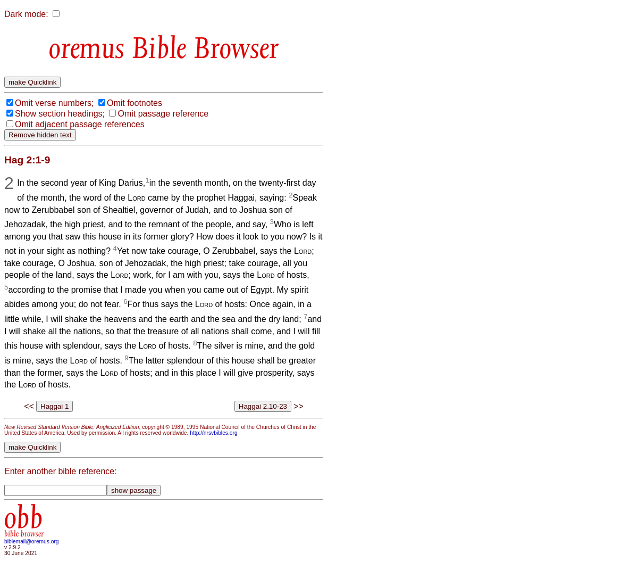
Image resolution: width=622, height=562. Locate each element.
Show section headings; (60, 113)
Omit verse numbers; (54, 103)
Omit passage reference (162, 113)
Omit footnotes (134, 103)
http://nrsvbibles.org (213, 433)
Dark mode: (26, 14)
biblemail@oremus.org (31, 541)
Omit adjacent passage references (80, 124)
